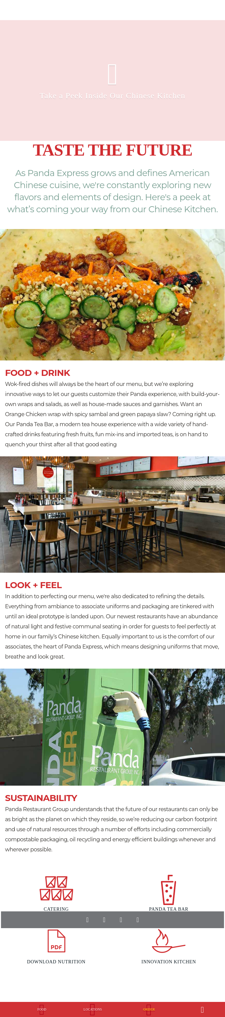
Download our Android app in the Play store (137, 941)
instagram (137, 919)
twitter (104, 919)
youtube (120, 919)
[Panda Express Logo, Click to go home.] (12, 1006)
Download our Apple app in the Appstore (91, 941)
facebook (87, 919)
